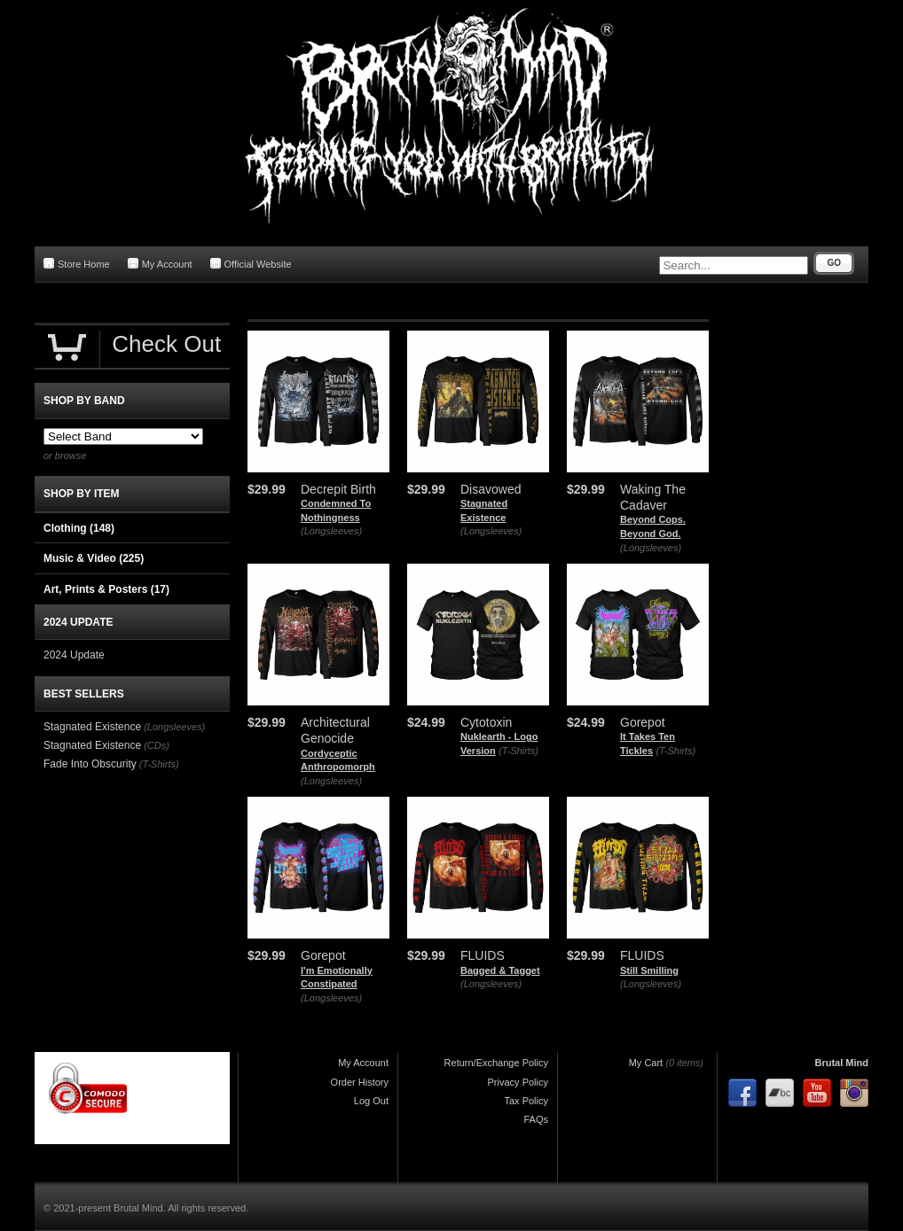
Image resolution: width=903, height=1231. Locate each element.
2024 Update (74, 655)
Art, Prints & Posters (106, 589)
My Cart (646, 1062)
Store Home (76, 263)
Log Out (371, 1100)
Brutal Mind (842, 1062)
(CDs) (156, 745)
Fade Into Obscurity (90, 764)
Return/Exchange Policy (496, 1062)
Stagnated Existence (92, 727)
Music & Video (93, 558)
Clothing (78, 528)
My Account (160, 263)
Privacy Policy (518, 1082)
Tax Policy (526, 1100)
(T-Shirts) (518, 750)
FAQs (535, 1119)
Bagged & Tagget (500, 970)
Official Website (251, 263)
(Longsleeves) (331, 531)
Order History (360, 1082)
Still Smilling (649, 970)
